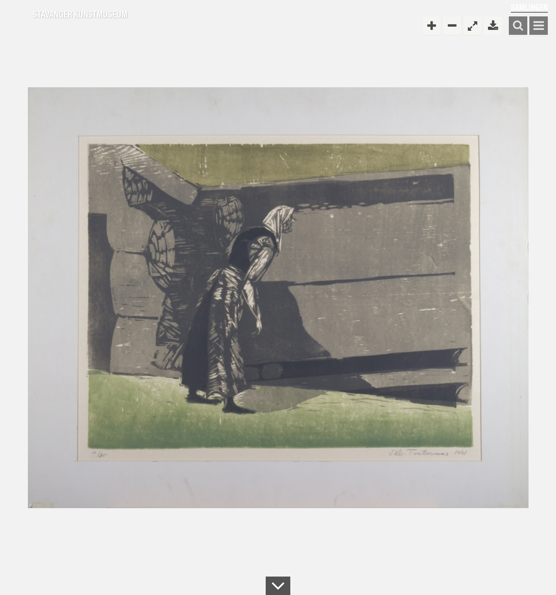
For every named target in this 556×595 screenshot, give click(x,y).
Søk (518, 26)
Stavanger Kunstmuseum (80, 14)
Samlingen (529, 7)
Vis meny (538, 26)
